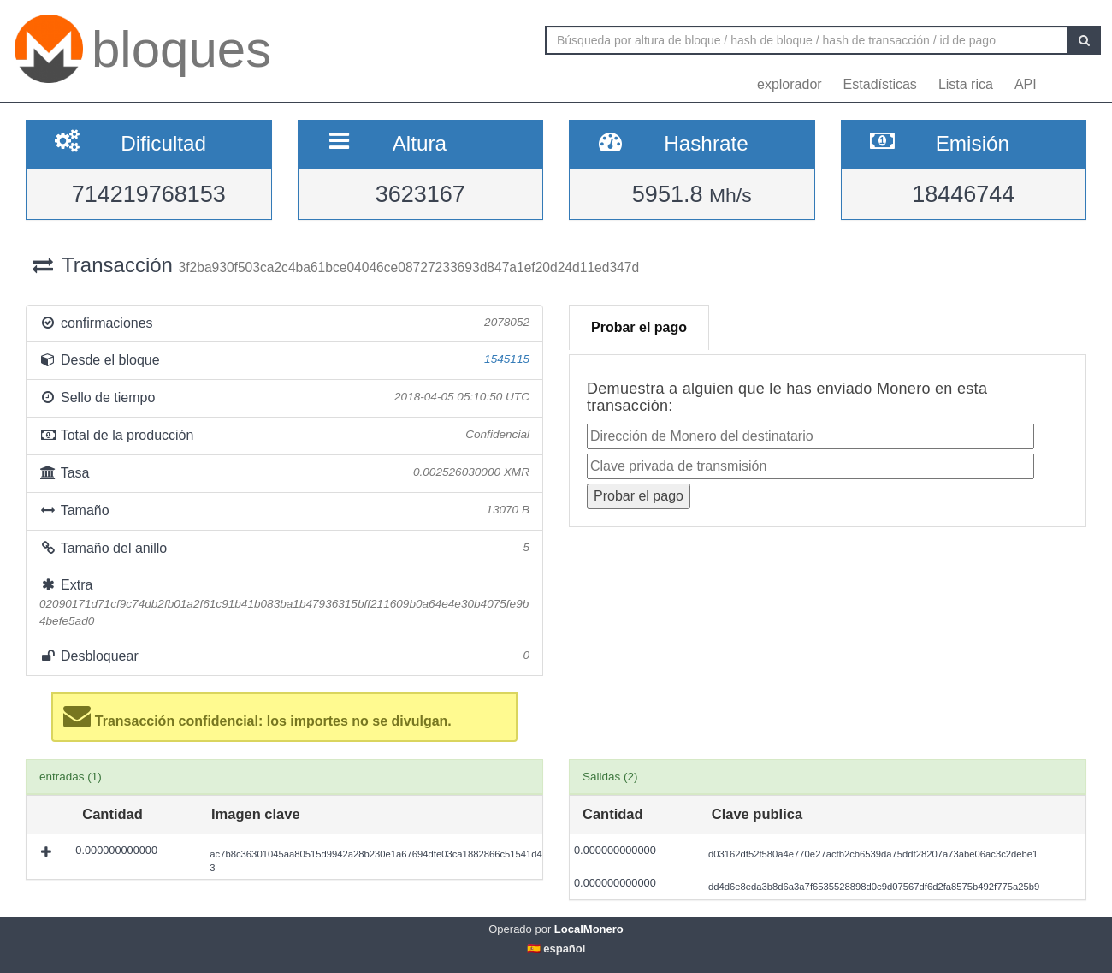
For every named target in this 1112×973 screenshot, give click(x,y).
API (1025, 84)
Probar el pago (639, 327)
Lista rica (965, 84)
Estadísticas (880, 84)
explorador (789, 84)
